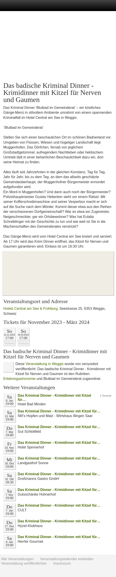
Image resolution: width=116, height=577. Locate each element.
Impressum (62, 563)
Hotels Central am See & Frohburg (30, 308)
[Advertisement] (58, 46)
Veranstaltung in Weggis (44, 364)
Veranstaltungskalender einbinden (66, 559)
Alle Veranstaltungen (17, 559)
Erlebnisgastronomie (19, 379)
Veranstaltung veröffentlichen (24, 563)
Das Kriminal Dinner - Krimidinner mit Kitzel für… (59, 411)
